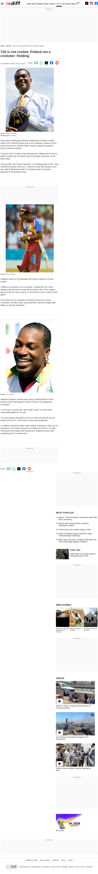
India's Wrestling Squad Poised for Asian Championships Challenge (75, 535)
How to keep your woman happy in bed (75, 530)
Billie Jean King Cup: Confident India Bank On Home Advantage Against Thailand (77, 541)
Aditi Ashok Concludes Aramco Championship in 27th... (83, 555)
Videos (70, 860)
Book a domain (45, 860)
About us (72, 867)
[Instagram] (91, 3)
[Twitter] (86, 3)
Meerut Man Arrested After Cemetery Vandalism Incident (74, 524)
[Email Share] (35, 63)
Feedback (64, 867)
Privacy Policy (55, 867)
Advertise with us (36, 867)
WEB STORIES (63, 605)
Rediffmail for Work (31, 860)
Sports (8, 46)
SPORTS (59, 4)
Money (63, 860)
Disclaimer (46, 867)
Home (3, 46)
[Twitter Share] (46, 63)
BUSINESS (39, 4)
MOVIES (46, 4)
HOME (29, 4)
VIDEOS (60, 678)
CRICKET (53, 4)
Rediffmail (55, 860)
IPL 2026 (60, 830)
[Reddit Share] (56, 63)
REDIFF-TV (74, 4)
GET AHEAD (66, 4)
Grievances (89, 867)
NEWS (33, 4)
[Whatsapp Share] (40, 63)
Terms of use (80, 867)
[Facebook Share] (51, 63)
